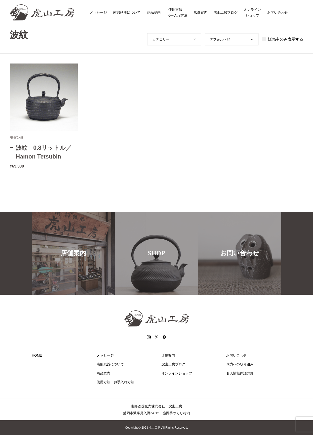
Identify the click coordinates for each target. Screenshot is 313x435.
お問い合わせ (277, 12)
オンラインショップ (252, 12)
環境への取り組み (240, 364)
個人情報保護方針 (240, 373)
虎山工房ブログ (225, 12)
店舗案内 (200, 12)
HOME (37, 355)
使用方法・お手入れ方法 (177, 12)
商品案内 (154, 12)
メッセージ (98, 12)
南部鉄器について (127, 12)
